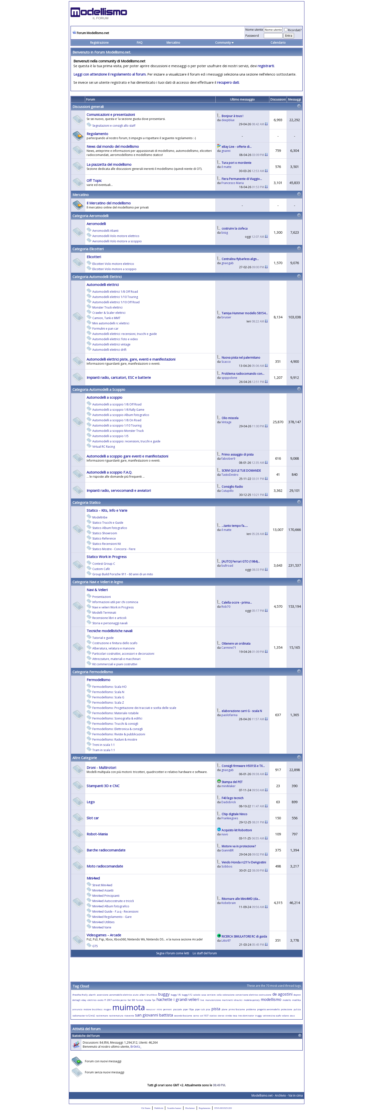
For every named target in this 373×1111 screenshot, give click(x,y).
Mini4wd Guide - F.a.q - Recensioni (115, 911)
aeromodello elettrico (120, 994)
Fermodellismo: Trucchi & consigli (115, 724)
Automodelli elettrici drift (109, 350)
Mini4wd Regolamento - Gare (112, 917)
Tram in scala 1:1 (103, 750)
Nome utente (254, 30)
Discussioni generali (88, 106)
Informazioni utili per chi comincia (115, 602)
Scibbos (226, 866)
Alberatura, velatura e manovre (113, 648)
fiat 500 (131, 1000)
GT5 (95, 946)
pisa (208, 1009)
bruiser (226, 317)
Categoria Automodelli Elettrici (97, 276)
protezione (286, 1009)
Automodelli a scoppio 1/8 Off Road (117, 404)
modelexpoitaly (252, 1000)
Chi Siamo (145, 1108)
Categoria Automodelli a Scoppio (98, 389)
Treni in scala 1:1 (103, 745)
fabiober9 (228, 459)
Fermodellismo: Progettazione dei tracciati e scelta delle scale (134, 708)
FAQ (139, 43)
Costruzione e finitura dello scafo (114, 643)
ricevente (129, 1015)
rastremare (102, 1015)
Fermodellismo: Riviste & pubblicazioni (118, 734)
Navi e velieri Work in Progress (113, 607)
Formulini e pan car (105, 329)
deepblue (228, 120)
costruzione (265, 994)
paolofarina (229, 715)
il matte (226, 167)
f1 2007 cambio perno (115, 1000)
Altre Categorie (84, 757)
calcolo (196, 994)
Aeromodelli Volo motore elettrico (115, 236)
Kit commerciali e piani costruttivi (114, 664)
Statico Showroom (104, 533)
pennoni (167, 1009)
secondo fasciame (183, 1015)
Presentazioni (101, 597)
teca (235, 1015)
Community (224, 43)
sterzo (221, 1015)
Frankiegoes (229, 818)
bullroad (227, 566)
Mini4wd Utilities (103, 922)
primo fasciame (237, 1009)
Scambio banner (174, 1108)
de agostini (282, 994)
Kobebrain (228, 903)
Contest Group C (103, 564)
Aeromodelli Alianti (105, 231)
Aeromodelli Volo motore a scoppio (117, 241)
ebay (84, 1000)
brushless (152, 994)
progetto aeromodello (268, 1009)
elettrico (92, 1000)
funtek (139, 1000)
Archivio (280, 1095)
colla (219, 994)
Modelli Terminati (104, 613)
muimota (128, 1007)
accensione (102, 994)
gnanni (226, 151)
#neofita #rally (80, 994)
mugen (107, 1009)
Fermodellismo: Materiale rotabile (115, 713)
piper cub (200, 1009)
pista (215, 1008)
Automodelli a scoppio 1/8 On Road (116, 420)
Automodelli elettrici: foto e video (115, 339)
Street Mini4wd (102, 885)
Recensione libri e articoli (109, 618)
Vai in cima (295, 1095)
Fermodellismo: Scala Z (108, 703)
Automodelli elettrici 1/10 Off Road (116, 302)
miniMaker (228, 786)
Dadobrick (228, 802)
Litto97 (226, 941)
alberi (143, 994)
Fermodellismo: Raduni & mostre (114, 739)
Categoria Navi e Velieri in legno (97, 581)
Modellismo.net (261, 1095)
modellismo (271, 999)
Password (252, 36)
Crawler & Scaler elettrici (108, 313)
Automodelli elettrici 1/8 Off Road (115, 292)
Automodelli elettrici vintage (111, 344)
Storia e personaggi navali (110, 623)
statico (213, 1015)
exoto (100, 1000)
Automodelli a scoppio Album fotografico (120, 415)
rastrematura (116, 1015)
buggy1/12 (187, 994)
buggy (164, 994)
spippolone (229, 378)
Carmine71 (228, 648)
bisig (224, 233)
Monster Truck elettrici (107, 307)
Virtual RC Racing (103, 447)
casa (203, 994)
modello (287, 1000)
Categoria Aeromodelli (90, 215)
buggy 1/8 (176, 994)
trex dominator (246, 1015)
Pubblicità (158, 1108)
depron (297, 994)
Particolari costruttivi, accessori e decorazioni (123, 654)
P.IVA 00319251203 (223, 1108)
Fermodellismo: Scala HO (109, 687)
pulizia (297, 1009)
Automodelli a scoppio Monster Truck (118, 431)
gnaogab (227, 263)
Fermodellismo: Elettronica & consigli (117, 729)
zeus (292, 1015)
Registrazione (99, 43)
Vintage (226, 422)
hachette (164, 999)
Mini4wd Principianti (105, 896)
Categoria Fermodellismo (92, 671)
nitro (159, 1009)
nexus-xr (150, 1009)
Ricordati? (293, 30)
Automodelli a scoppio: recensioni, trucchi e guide (126, 441)
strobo (228, 1015)
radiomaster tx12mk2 (83, 1015)
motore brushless (92, 1009)
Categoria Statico (86, 502)
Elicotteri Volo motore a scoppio (114, 269)
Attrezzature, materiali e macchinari (116, 659)
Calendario (278, 43)
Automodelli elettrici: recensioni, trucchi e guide (124, 334)
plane (224, 1009)
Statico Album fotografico (109, 528)
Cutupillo (227, 491)
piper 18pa (188, 1009)
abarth (92, 994)
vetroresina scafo (272, 1015)
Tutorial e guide (103, 638)
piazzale (177, 1009)
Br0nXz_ (135, 1047)
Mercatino (173, 43)
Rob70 (225, 607)
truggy (258, 1015)
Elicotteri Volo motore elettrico (113, 264)
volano (285, 1015)
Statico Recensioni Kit (106, 544)
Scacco (226, 362)
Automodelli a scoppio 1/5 (110, 436)
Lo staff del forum (205, 953)
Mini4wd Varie (101, 927)
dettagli (76, 1000)
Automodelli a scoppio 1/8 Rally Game (118, 410)
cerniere (211, 994)
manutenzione (213, 1000)
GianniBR (227, 850)
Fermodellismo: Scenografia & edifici (117, 718)
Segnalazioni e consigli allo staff (113, 126)
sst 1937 (204, 1015)
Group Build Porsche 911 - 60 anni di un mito (122, 574)
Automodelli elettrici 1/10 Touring (115, 297)
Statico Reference (104, 538)
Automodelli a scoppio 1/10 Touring (117, 425)
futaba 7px (149, 1000)
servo (196, 1015)
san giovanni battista (154, 1015)
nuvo (224, 834)
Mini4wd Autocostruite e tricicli (113, 901)
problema (251, 1009)
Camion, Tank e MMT (106, 318)
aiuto (135, 994)
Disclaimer (190, 1108)
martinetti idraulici (232, 1000)
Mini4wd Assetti (102, 890)
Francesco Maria (232, 183)
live (202, 1000)
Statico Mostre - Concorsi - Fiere (114, 549)
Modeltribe (99, 517)
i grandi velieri (186, 999)
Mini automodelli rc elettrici (110, 323)
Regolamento (204, 1108)
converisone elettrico (247, 994)
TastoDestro (229, 475)
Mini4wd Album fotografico (110, 906)
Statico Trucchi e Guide (107, 523)
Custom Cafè (101, 569)
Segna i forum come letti (172, 953)
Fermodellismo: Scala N (108, 692)
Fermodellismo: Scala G (108, 697)
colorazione (229, 994)
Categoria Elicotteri (88, 248)
